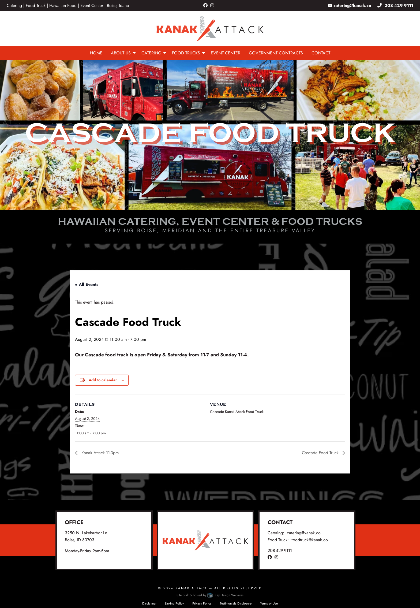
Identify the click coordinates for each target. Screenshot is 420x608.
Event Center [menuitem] (225, 53)
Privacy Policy (201, 603)
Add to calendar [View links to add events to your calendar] (103, 380)
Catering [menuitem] (151, 53)
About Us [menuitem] (121, 53)
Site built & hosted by (210, 595)
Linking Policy (174, 603)
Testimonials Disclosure (236, 603)
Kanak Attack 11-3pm (99, 453)
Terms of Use (269, 603)
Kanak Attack (191, 588)
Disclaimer (149, 603)
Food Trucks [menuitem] (186, 53)
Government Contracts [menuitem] (276, 53)
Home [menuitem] (96, 53)
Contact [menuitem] (321, 53)
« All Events (86, 284)
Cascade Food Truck (321, 453)
